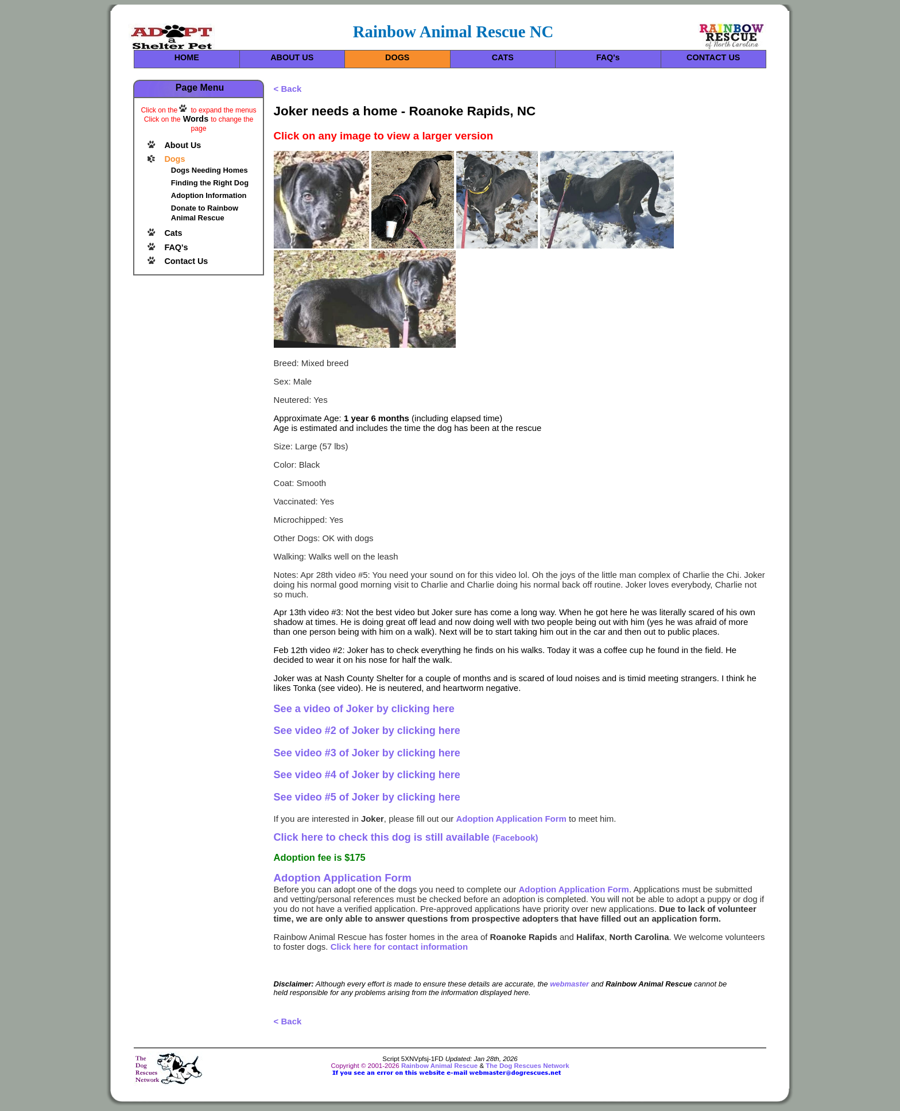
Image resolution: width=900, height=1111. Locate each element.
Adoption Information (209, 195)
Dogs (174, 159)
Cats (173, 233)
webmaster (569, 984)
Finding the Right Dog (210, 182)
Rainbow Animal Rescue (439, 1065)
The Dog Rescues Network (527, 1065)
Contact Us (186, 261)
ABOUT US (291, 57)
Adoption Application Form (511, 818)
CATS (503, 57)
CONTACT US (713, 57)
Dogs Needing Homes (209, 170)
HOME (186, 57)
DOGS (397, 57)
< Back (288, 89)
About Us (182, 145)
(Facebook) (406, 837)
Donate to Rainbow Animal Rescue (204, 213)
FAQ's (608, 57)
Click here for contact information (399, 946)
